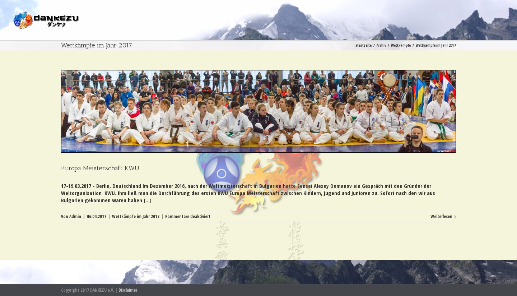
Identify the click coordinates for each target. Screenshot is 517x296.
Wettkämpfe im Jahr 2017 (135, 216)
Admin (75, 216)
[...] (148, 200)
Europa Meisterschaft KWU (100, 168)
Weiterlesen (441, 216)
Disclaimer (127, 290)
